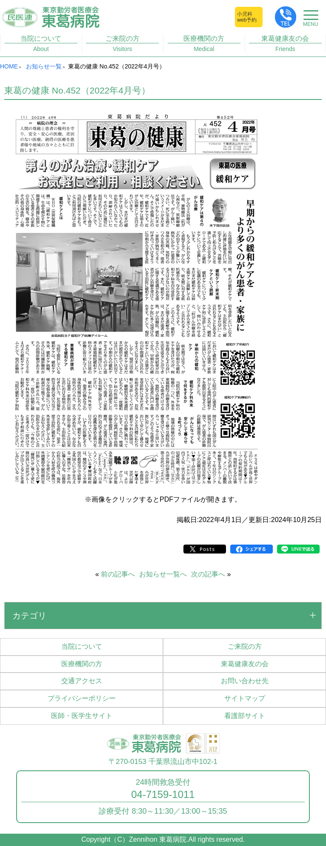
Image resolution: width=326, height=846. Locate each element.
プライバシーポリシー (82, 698)
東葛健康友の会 (285, 43)
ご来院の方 (122, 43)
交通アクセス (81, 680)
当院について (41, 43)
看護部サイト (244, 715)
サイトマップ (244, 698)
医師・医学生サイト (81, 715)
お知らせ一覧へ (163, 574)
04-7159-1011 (162, 794)
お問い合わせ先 (245, 680)
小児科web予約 (247, 17)
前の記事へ (118, 574)
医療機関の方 (204, 43)
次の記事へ (208, 574)
